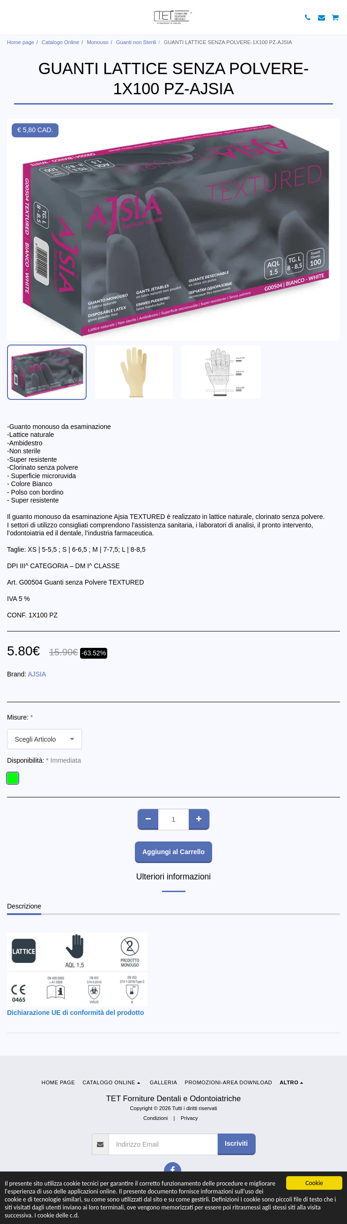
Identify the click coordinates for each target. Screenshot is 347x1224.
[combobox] (44, 739)
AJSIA (37, 674)
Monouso (98, 42)
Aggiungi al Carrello (173, 852)
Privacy (189, 1118)
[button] (10, 17)
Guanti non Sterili (136, 42)
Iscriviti (236, 1143)
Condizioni (155, 1118)
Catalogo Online (60, 42)
